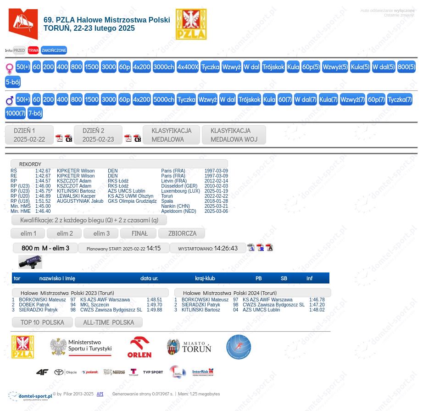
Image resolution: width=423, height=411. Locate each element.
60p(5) (311, 66)
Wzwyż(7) (352, 99)
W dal (251, 66)
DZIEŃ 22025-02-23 (98, 135)
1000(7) (15, 113)
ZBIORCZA (181, 233)
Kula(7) (328, 99)
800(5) (406, 66)
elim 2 (64, 233)
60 (36, 66)
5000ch (163, 99)
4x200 (141, 66)
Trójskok (273, 66)
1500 (91, 66)
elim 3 (101, 233)
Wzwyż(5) (335, 66)
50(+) (23, 66)
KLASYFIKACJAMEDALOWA (171, 135)
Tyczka (210, 66)
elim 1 (27, 233)
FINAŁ (138, 233)
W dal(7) (306, 99)
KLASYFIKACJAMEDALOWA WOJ (234, 135)
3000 (109, 66)
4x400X (187, 66)
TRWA (33, 50)
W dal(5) (384, 66)
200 (48, 66)
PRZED (19, 50)
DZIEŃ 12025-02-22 (29, 135)
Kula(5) (360, 66)
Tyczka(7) (400, 99)
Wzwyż (232, 66)
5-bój (13, 82)
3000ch (163, 66)
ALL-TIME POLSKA (108, 322)
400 (62, 66)
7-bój (35, 113)
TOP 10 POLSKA (42, 322)
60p (124, 66)
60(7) (285, 99)
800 (76, 66)
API (100, 394)
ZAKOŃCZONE (54, 50)
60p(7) (376, 99)
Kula (293, 66)
